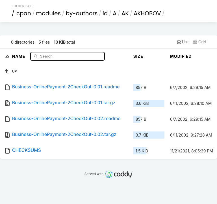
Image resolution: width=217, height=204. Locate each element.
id (105, 13)
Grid (199, 41)
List (183, 41)
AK (125, 13)
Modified (181, 56)
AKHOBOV (147, 13)
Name (19, 56)
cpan (23, 13)
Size (138, 56)
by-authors (81, 13)
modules (48, 13)
